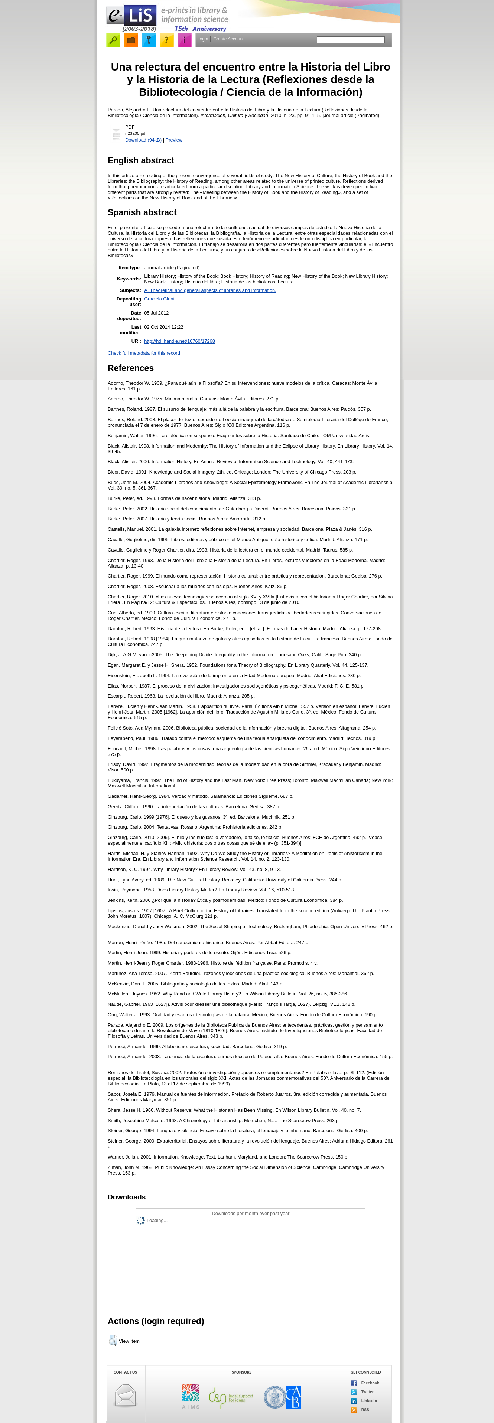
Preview (174, 140)
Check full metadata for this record (144, 353)
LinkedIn (364, 1401)
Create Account (228, 39)
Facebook (365, 1383)
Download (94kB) (143, 140)
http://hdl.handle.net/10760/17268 (179, 341)
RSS (360, 1410)
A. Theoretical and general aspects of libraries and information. (210, 290)
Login (202, 39)
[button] (113, 1340)
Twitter (362, 1392)
